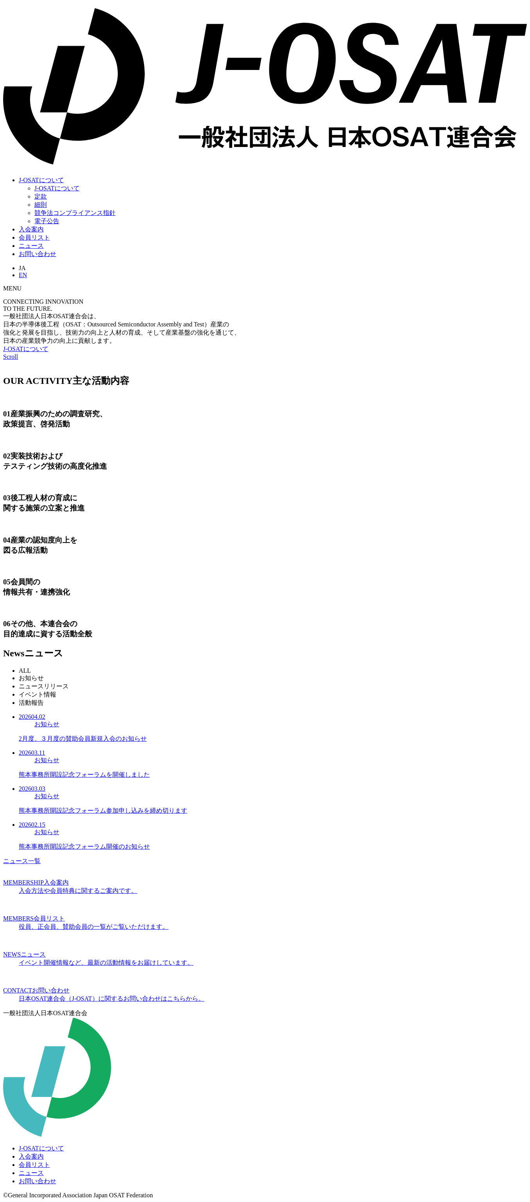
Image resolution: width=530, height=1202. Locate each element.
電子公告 (46, 221)
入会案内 (31, 229)
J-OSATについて (41, 180)
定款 (40, 196)
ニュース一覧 (22, 861)
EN (23, 275)
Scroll (10, 356)
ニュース (31, 245)
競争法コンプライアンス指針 (75, 213)
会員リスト (34, 237)
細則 (40, 204)
